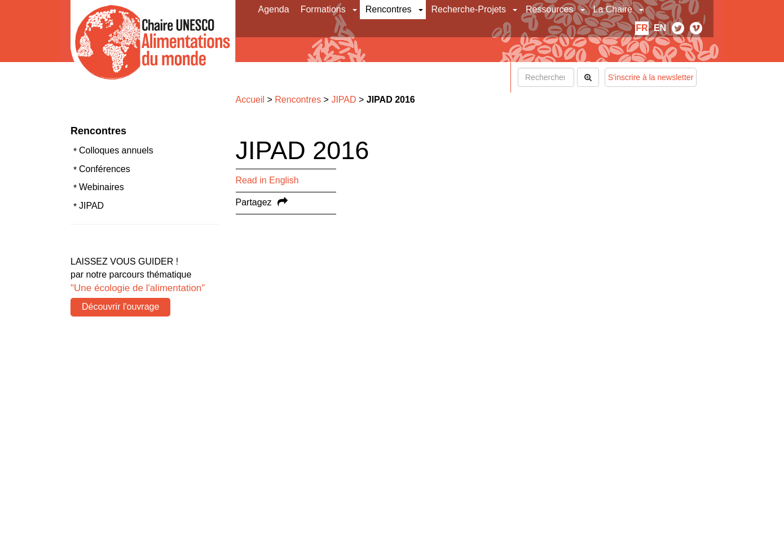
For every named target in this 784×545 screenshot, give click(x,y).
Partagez (254, 202)
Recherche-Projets (468, 9)
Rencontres (388, 9)
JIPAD (91, 205)
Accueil (250, 99)
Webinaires (101, 187)
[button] (355, 9)
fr (642, 28)
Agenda (273, 9)
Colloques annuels (116, 150)
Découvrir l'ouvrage (120, 306)
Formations (323, 9)
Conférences (104, 169)
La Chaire (612, 9)
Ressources (549, 9)
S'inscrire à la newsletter (650, 77)
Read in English (267, 180)
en (660, 28)
